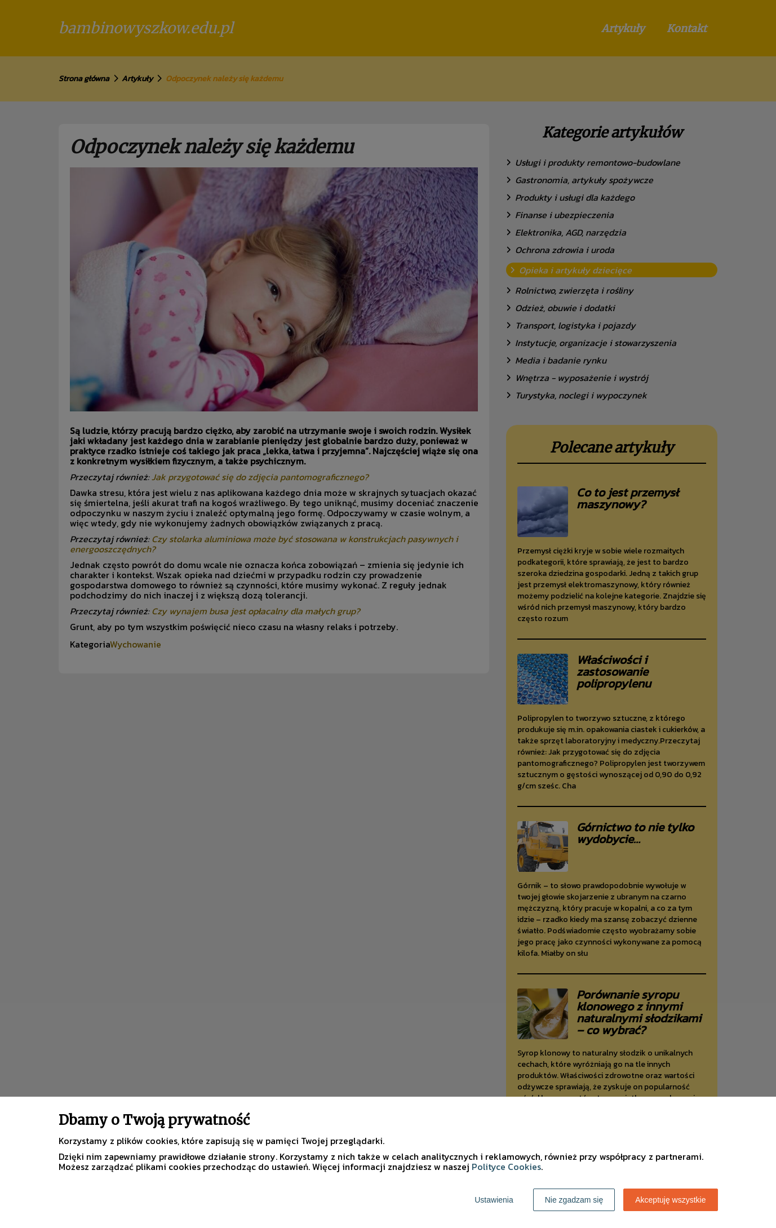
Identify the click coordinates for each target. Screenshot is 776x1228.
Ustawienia (494, 1199)
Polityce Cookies (506, 1166)
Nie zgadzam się (574, 1199)
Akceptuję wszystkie (670, 1199)
